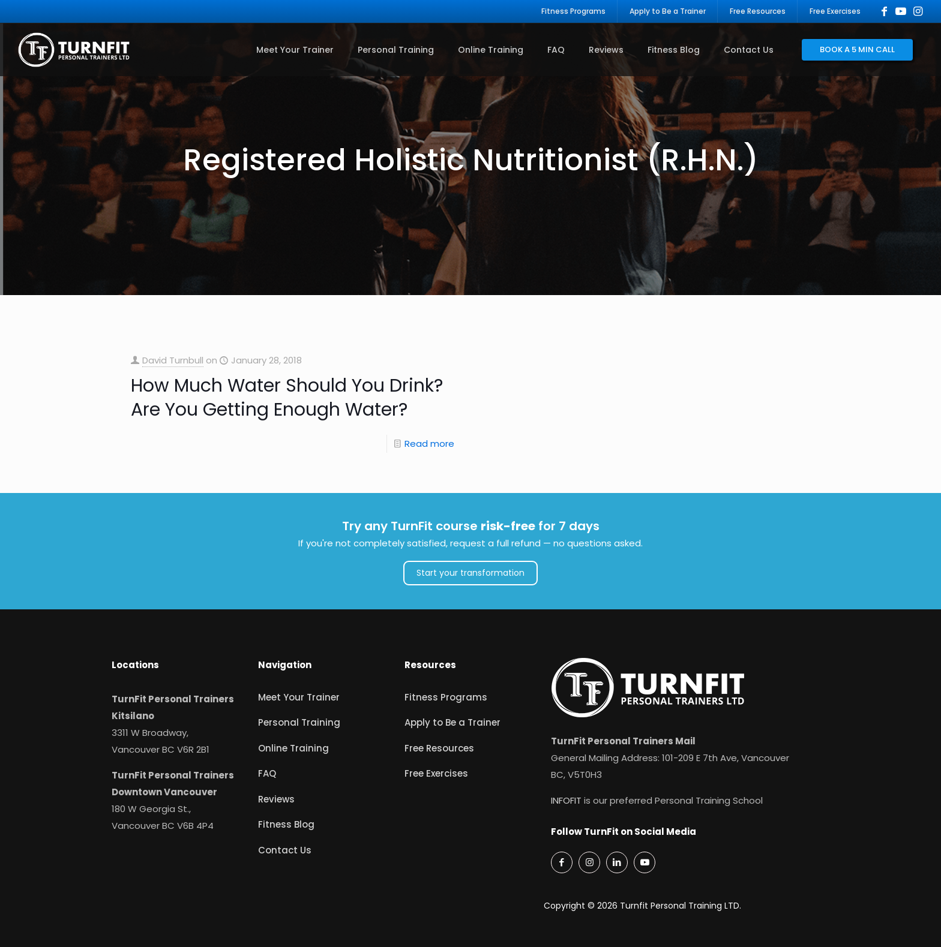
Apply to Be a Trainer (452, 722)
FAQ (267, 773)
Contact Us (284, 850)
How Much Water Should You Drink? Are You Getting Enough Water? (287, 397)
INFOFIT (566, 800)
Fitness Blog (286, 824)
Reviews (276, 799)
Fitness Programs (445, 697)
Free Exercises (436, 773)
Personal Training (299, 722)
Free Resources (439, 748)
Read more (429, 443)
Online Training (293, 748)
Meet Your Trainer (299, 697)
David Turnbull (172, 360)
